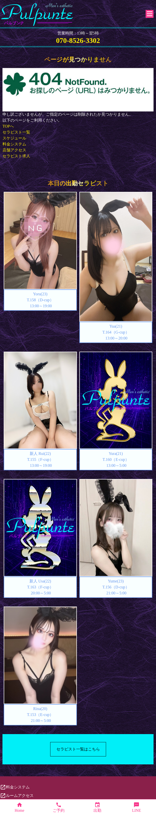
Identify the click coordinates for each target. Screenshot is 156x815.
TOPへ (8, 126)
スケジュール (14, 138)
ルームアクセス (17, 796)
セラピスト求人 (16, 156)
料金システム (14, 144)
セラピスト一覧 (16, 132)
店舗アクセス (14, 150)
